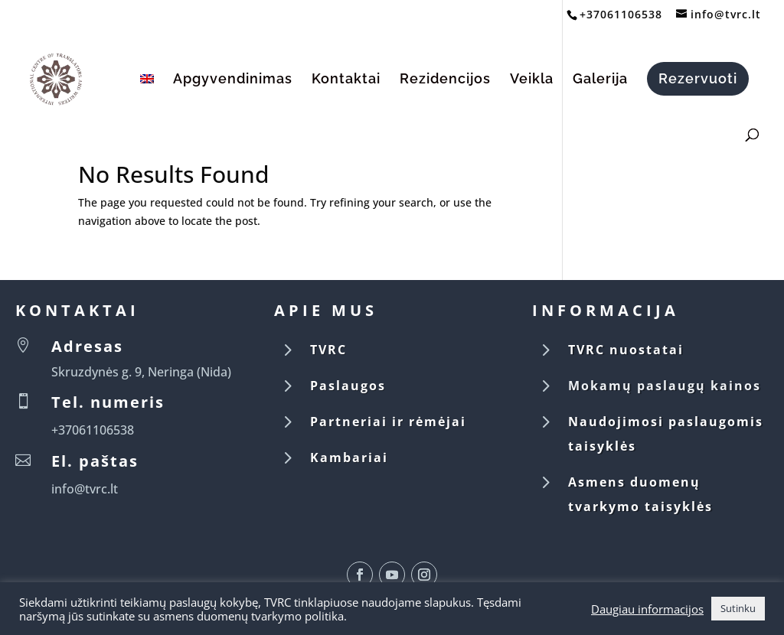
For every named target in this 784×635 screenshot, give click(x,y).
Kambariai (349, 457)
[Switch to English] (147, 96)
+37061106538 (621, 14)
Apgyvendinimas (232, 79)
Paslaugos (348, 385)
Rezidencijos (445, 79)
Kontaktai (346, 79)
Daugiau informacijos (647, 609)
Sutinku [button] (738, 608)
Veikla (532, 79)
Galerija (600, 79)
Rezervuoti (697, 78)
